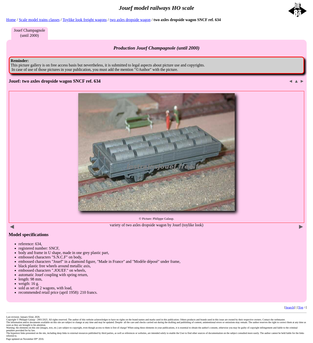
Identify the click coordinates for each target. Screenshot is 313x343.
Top (300, 307)
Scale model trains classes (39, 20)
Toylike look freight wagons (85, 20)
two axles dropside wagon (130, 20)
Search (289, 307)
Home (11, 20)
